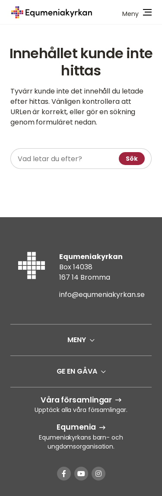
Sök (132, 158)
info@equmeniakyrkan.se (102, 294)
